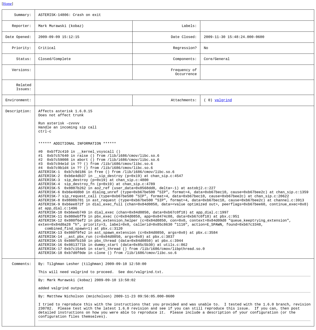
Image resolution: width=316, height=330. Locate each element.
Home (7, 4)
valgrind (223, 100)
